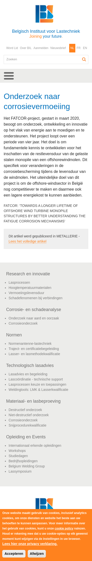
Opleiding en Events (26, 436)
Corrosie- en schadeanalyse (33, 309)
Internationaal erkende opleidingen (35, 445)
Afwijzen (37, 554)
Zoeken (84, 59)
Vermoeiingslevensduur (26, 293)
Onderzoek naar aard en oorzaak (34, 318)
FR (78, 48)
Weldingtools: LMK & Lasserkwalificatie (38, 390)
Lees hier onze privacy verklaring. (29, 544)
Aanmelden (41, 48)
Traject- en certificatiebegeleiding (34, 349)
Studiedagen (18, 456)
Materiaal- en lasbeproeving (33, 401)
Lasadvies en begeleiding (28, 374)
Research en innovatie (28, 273)
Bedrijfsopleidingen (23, 461)
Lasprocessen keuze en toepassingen (37, 384)
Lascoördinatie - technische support (36, 379)
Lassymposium (20, 471)
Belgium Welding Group (27, 466)
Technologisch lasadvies (30, 365)
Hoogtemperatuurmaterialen (30, 288)
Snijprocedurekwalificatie (27, 425)
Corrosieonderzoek (23, 323)
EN (85, 48)
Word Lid (12, 48)
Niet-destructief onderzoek (29, 415)
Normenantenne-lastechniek (30, 344)
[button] (46, 76)
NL (72, 48)
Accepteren (13, 554)
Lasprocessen (19, 282)
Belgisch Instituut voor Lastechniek (46, 33)
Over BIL (25, 48)
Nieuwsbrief (58, 48)
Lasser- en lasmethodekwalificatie (34, 354)
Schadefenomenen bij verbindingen (36, 298)
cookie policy (64, 528)
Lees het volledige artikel (27, 241)
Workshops (17, 451)
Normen (14, 334)
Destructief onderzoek (25, 410)
